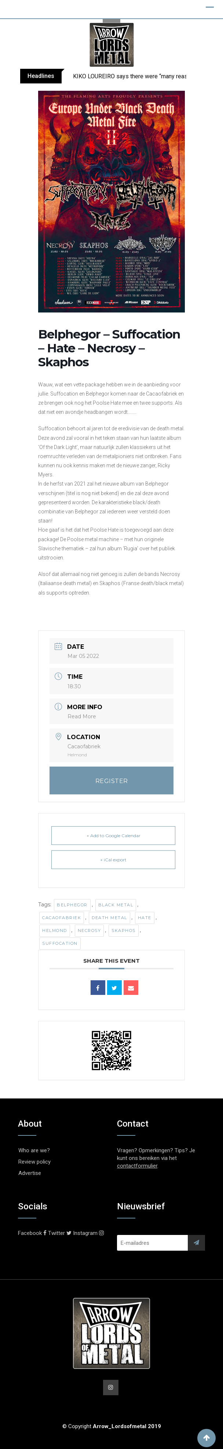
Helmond (54, 930)
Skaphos (124, 930)
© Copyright (111, 1426)
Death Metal (109, 917)
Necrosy (89, 930)
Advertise (29, 1173)
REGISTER (111, 781)
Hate (144, 917)
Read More (81, 716)
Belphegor (72, 904)
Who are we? (34, 1150)
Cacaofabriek (61, 917)
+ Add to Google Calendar (113, 835)
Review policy (34, 1161)
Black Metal (116, 904)
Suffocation (60, 943)
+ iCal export (113, 859)
